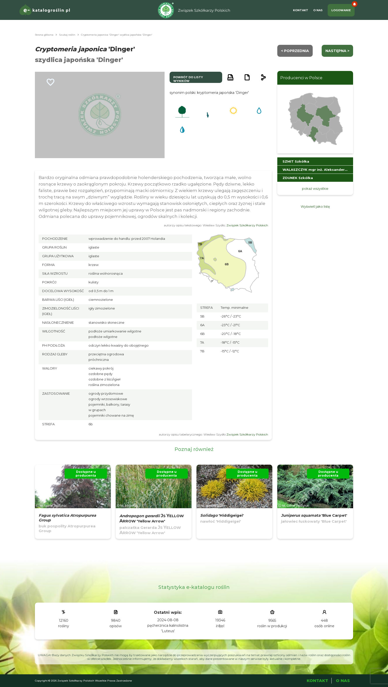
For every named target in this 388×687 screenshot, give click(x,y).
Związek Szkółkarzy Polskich (247, 225)
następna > (337, 51)
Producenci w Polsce (301, 77)
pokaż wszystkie (315, 188)
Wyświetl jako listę (315, 206)
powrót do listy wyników (188, 79)
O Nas (318, 10)
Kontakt (300, 10)
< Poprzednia (295, 51)
